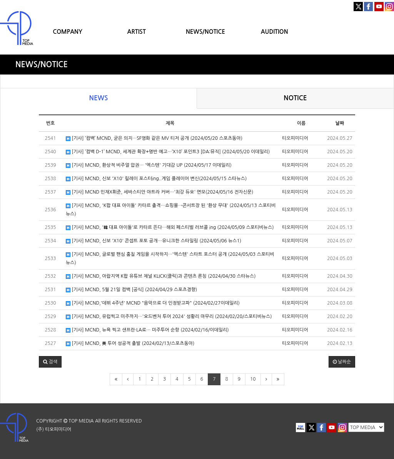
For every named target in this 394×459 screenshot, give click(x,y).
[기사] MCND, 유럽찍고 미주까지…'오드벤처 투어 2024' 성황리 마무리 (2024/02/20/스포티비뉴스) (169, 316)
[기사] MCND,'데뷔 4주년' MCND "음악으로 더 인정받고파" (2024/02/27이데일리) (153, 303)
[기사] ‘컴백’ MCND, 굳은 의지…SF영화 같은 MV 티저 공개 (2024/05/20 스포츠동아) (154, 138)
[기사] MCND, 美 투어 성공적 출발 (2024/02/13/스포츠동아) (130, 343)
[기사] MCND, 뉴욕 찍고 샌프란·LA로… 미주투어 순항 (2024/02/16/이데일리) (147, 330)
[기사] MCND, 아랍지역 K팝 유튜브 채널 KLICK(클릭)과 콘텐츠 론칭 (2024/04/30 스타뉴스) (161, 276)
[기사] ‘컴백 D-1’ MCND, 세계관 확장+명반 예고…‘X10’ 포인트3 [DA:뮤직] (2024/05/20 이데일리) (168, 151)
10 (253, 379)
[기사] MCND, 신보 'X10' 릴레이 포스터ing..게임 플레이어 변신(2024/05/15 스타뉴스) (156, 178)
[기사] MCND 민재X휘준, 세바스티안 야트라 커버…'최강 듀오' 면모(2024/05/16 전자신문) (159, 192)
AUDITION (274, 32)
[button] (50, 362)
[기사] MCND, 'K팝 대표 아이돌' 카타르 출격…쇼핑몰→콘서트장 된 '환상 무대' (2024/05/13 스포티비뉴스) (170, 209)
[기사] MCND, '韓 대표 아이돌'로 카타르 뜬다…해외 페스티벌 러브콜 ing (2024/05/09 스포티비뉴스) (170, 227)
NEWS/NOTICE (205, 32)
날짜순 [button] (342, 362)
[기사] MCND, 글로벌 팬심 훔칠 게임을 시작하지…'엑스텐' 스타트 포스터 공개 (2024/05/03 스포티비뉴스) (170, 258)
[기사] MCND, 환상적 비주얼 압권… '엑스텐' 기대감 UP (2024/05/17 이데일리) (149, 165)
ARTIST (136, 32)
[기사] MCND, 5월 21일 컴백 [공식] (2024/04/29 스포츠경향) (131, 289)
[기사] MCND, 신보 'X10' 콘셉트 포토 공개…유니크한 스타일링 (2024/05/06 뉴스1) (153, 241)
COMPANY (67, 32)
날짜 (340, 123)
